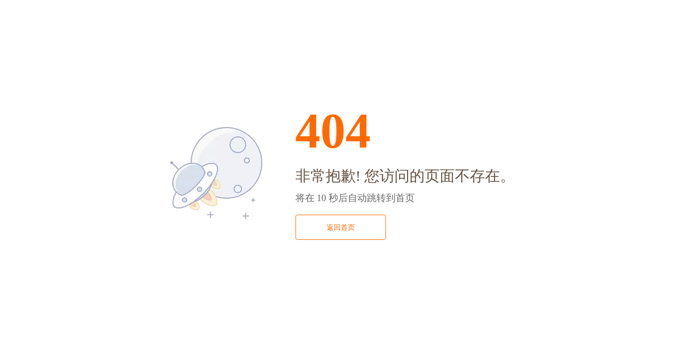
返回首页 (341, 227)
